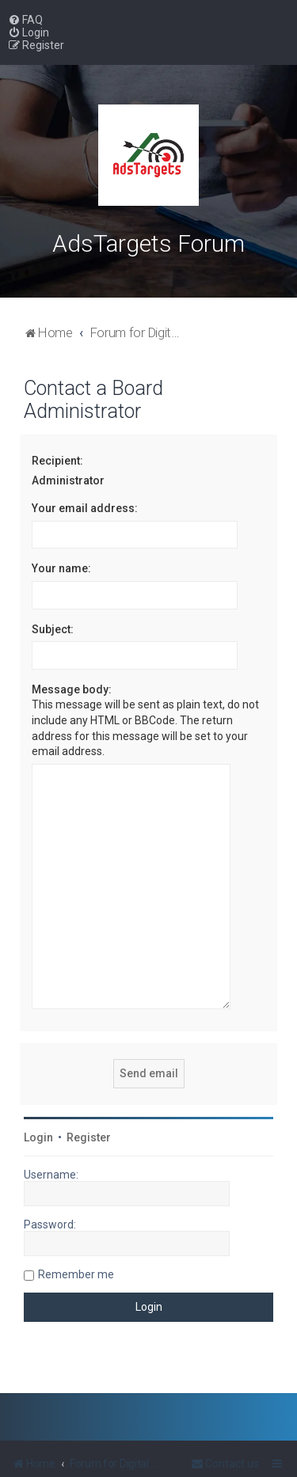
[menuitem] (25, 19)
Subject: (53, 629)
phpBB (90, 1458)
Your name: (61, 568)
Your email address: (85, 508)
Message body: (72, 689)
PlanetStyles (205, 1458)
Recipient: (57, 460)
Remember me (76, 1228)
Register (89, 1091)
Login (38, 1091)
